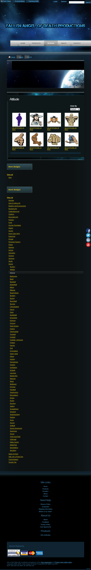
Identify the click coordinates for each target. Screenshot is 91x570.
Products (36, 43)
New (10, 177)
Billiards (12, 290)
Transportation (13, 459)
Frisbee (12, 342)
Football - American (16, 340)
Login (55, 1)
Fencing (12, 323)
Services (11, 258)
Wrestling (13, 450)
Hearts (11, 228)
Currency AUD (33, 1)
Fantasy (11, 220)
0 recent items (20, 1)
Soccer (12, 423)
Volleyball (13, 439)
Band (11, 279)
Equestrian (13, 318)
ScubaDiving (14, 409)
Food (10, 222)
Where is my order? (45, 511)
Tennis (12, 434)
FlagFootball (14, 331)
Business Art (13, 209)
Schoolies (12, 253)
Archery (12, 267)
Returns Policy (45, 504)
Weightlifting (14, 448)
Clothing (11, 214)
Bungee (12, 304)
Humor (11, 231)
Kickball (12, 370)
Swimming (13, 431)
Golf (11, 348)
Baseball (13, 282)
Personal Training (14, 242)
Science (11, 256)
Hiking (12, 356)
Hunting (12, 365)
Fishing (12, 329)
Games (12, 345)
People (11, 239)
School (11, 250)
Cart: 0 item (7, 1)
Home (23, 43)
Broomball (13, 301)
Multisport (13, 384)
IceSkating (13, 367)
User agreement (46, 562)
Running (13, 403)
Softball (12, 425)
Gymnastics (14, 351)
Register (64, 1)
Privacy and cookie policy (63, 562)
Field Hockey (14, 326)
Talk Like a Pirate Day (16, 456)
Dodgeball (13, 315)
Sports (21, 57)
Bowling (12, 295)
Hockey (12, 359)
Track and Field (15, 436)
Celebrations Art (14, 211)
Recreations (14, 395)
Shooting (13, 412)
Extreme (13, 320)
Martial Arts (13, 376)
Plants (11, 244)
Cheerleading (14, 307)
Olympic (12, 387)
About (63, 43)
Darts (11, 312)
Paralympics (14, 392)
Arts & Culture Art (14, 203)
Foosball (13, 334)
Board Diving (14, 293)
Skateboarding (15, 414)
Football (12, 337)
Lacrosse (13, 373)
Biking (12, 287)
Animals (11, 200)
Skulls (11, 261)
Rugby (12, 401)
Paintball (13, 389)
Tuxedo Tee (12, 462)
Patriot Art (12, 236)
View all (10, 175)
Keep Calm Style (14, 233)
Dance (12, 309)
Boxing (12, 298)
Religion (11, 247)
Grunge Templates (15, 225)
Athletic (12, 269)
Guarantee (45, 507)
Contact (77, 43)
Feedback (45, 522)
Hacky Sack (14, 354)
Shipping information (45, 509)
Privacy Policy (45, 524)
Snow (12, 420)
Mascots (13, 378)
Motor (12, 381)
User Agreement (45, 527)
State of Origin (13, 454)
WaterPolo (13, 445)
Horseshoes (14, 362)
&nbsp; (19, 120)
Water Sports (14, 442)
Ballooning (13, 276)
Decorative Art (13, 217)
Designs (50, 43)
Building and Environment (17, 206)
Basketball (13, 284)
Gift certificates (45, 535)
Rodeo (12, 398)
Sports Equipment (16, 428)
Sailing (12, 406)
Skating (12, 417)
